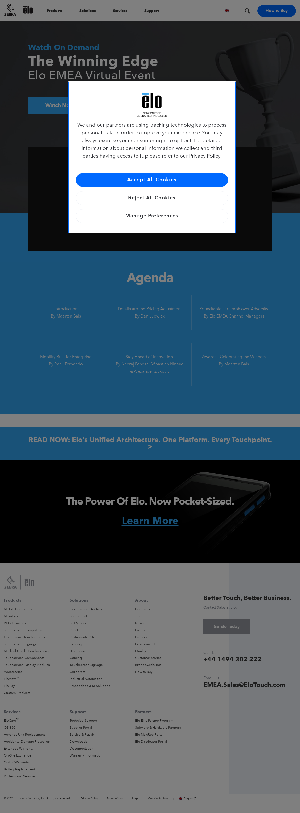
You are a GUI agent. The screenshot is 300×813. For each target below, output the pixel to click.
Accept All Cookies (151, 180)
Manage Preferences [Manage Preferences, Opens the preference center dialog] (151, 216)
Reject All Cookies (151, 198)
